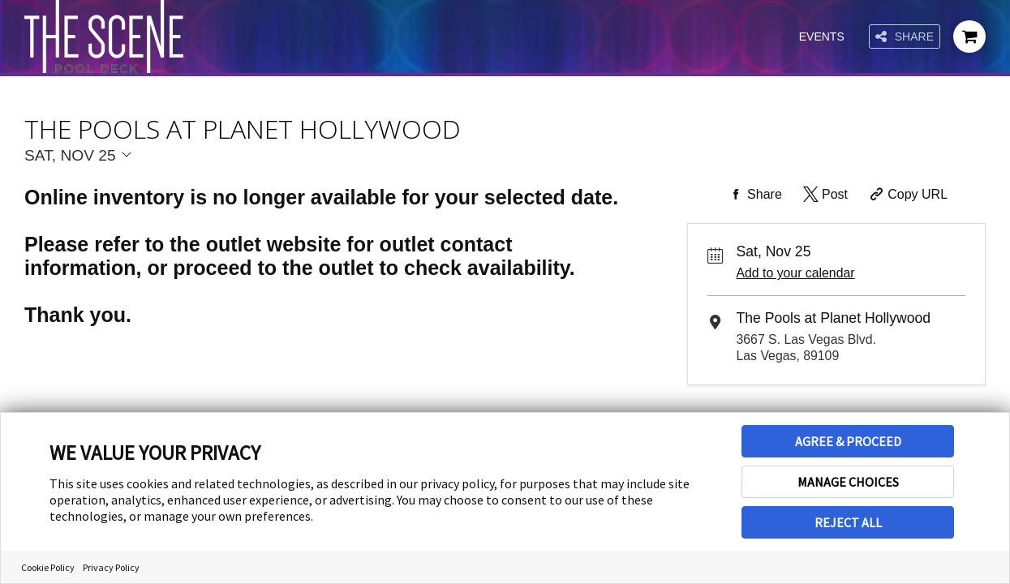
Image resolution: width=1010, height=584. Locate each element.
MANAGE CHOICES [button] (848, 482)
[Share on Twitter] (824, 195)
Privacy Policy (111, 567)
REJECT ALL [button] (848, 522)
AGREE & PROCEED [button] (848, 441)
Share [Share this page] (904, 37)
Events (822, 36)
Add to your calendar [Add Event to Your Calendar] (795, 273)
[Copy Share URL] (907, 195)
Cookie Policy (48, 567)
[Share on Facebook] (753, 195)
